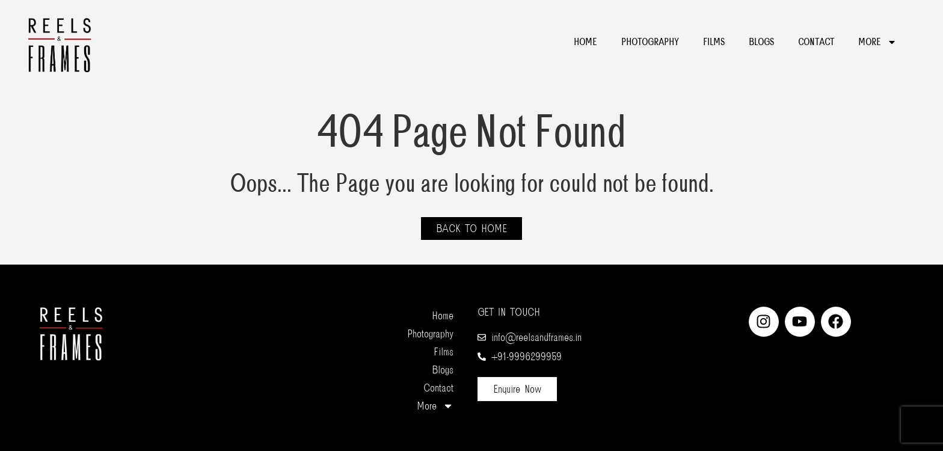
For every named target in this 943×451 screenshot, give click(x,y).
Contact (816, 42)
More (877, 42)
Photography (650, 42)
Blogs (761, 42)
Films (714, 42)
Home (585, 42)
